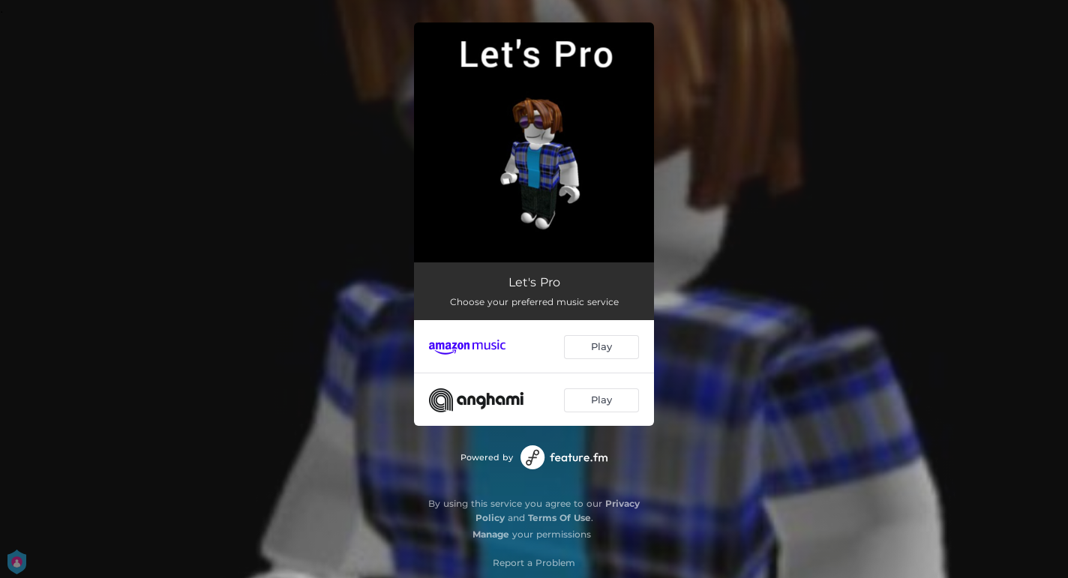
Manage (490, 534)
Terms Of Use (559, 517)
